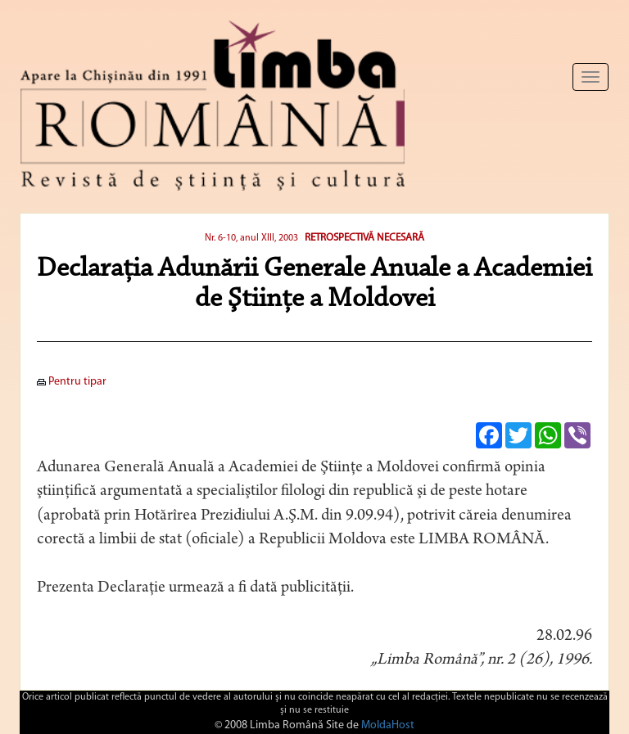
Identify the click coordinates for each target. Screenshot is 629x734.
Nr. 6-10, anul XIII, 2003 (251, 238)
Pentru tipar (71, 382)
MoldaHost (387, 725)
